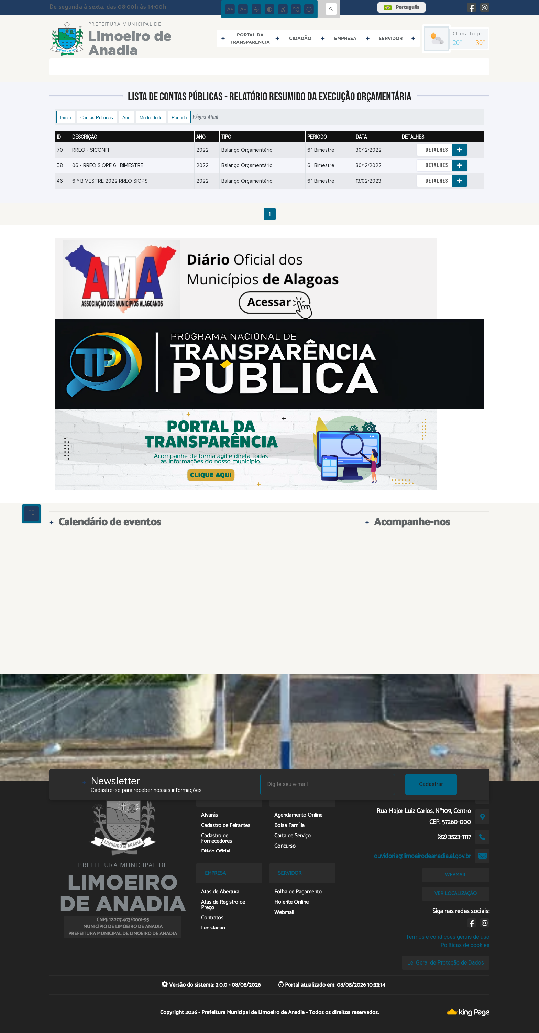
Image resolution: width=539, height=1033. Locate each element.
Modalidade (151, 117)
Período (179, 117)
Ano (126, 117)
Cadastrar (431, 784)
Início (65, 117)
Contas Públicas (96, 117)
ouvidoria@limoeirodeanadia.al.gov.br (422, 856)
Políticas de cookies (465, 945)
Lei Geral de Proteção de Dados (445, 962)
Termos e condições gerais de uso (448, 937)
